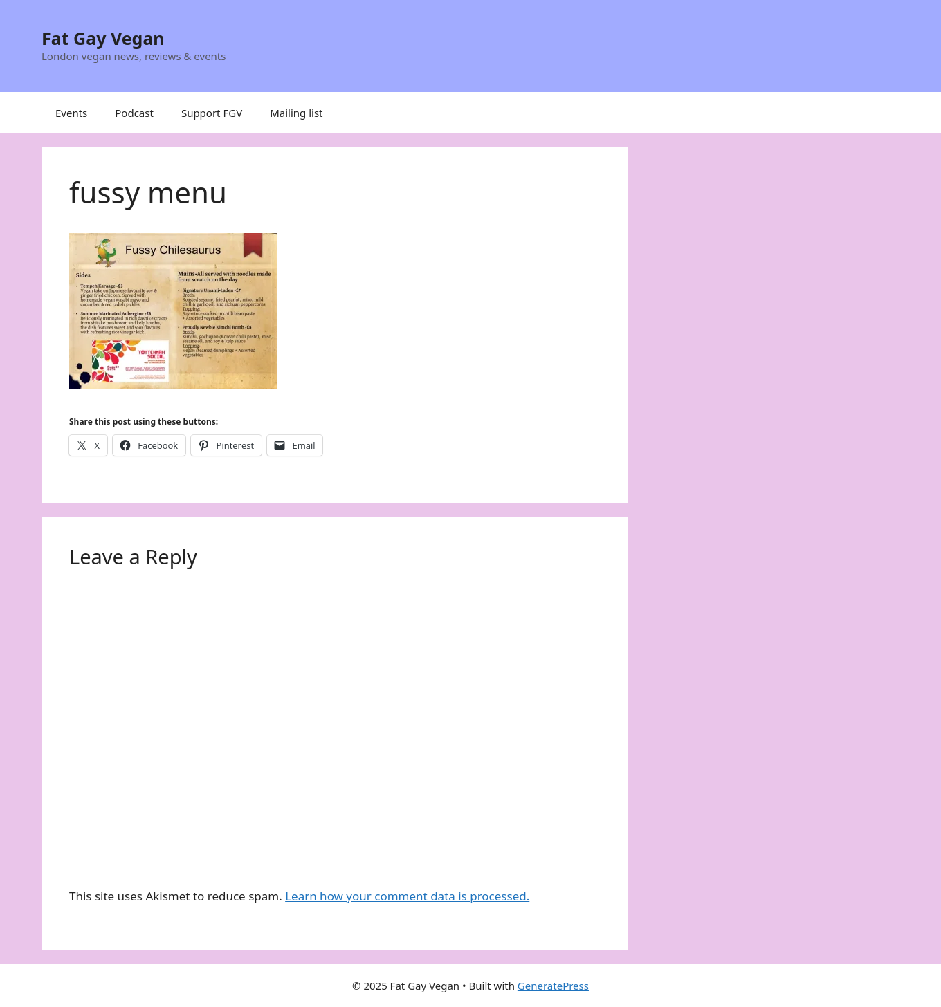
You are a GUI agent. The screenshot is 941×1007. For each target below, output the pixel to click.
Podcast (134, 113)
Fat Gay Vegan (103, 38)
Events (71, 113)
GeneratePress (553, 985)
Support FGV (211, 113)
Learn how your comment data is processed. (407, 896)
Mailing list (296, 113)
